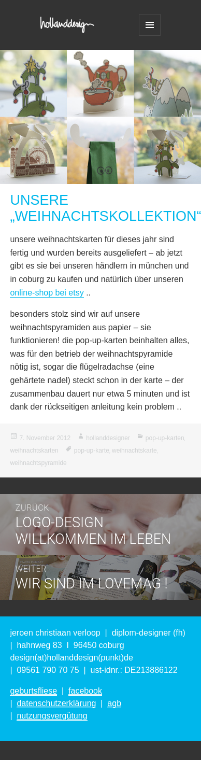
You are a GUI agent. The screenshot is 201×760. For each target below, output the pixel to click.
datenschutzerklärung (56, 703)
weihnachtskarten (34, 450)
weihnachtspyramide (38, 463)
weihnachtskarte (134, 450)
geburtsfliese (33, 690)
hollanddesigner (108, 438)
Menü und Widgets (150, 25)
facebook (85, 690)
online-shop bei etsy (46, 292)
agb (114, 703)
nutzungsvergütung (52, 715)
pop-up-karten (165, 438)
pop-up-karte (91, 450)
